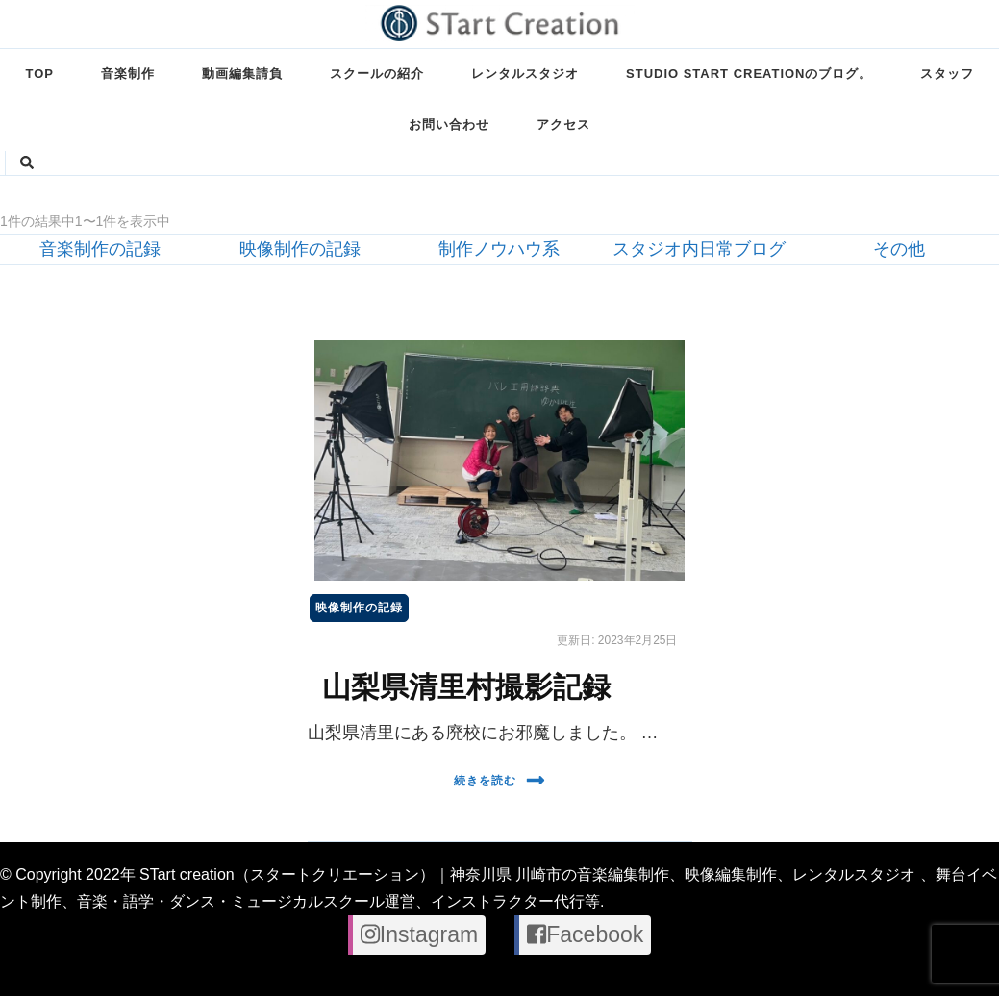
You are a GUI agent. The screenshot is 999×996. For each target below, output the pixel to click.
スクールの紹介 (377, 73)
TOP (40, 73)
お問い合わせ (449, 124)
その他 (899, 249)
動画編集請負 (242, 73)
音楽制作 (128, 73)
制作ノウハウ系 (499, 249)
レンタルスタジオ (525, 73)
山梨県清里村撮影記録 (466, 687)
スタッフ (947, 73)
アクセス (563, 124)
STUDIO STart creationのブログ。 (749, 73)
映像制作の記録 (300, 249)
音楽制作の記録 (100, 249)
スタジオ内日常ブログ (699, 249)
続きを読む (499, 780)
